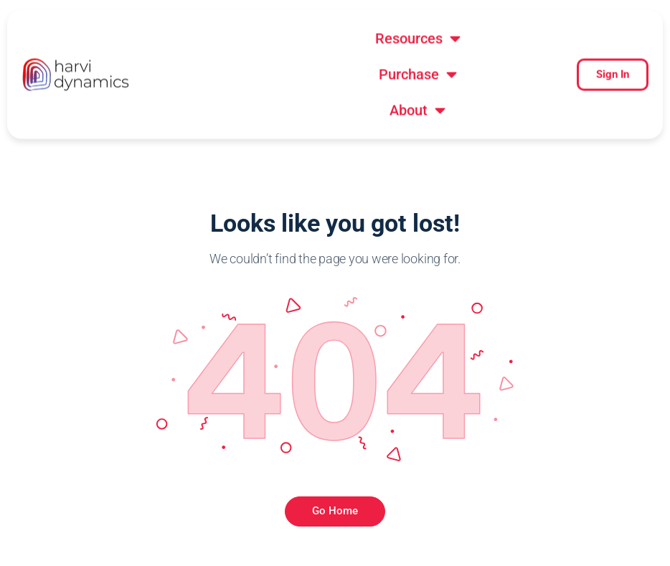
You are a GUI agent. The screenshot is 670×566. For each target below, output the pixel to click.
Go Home (335, 439)
